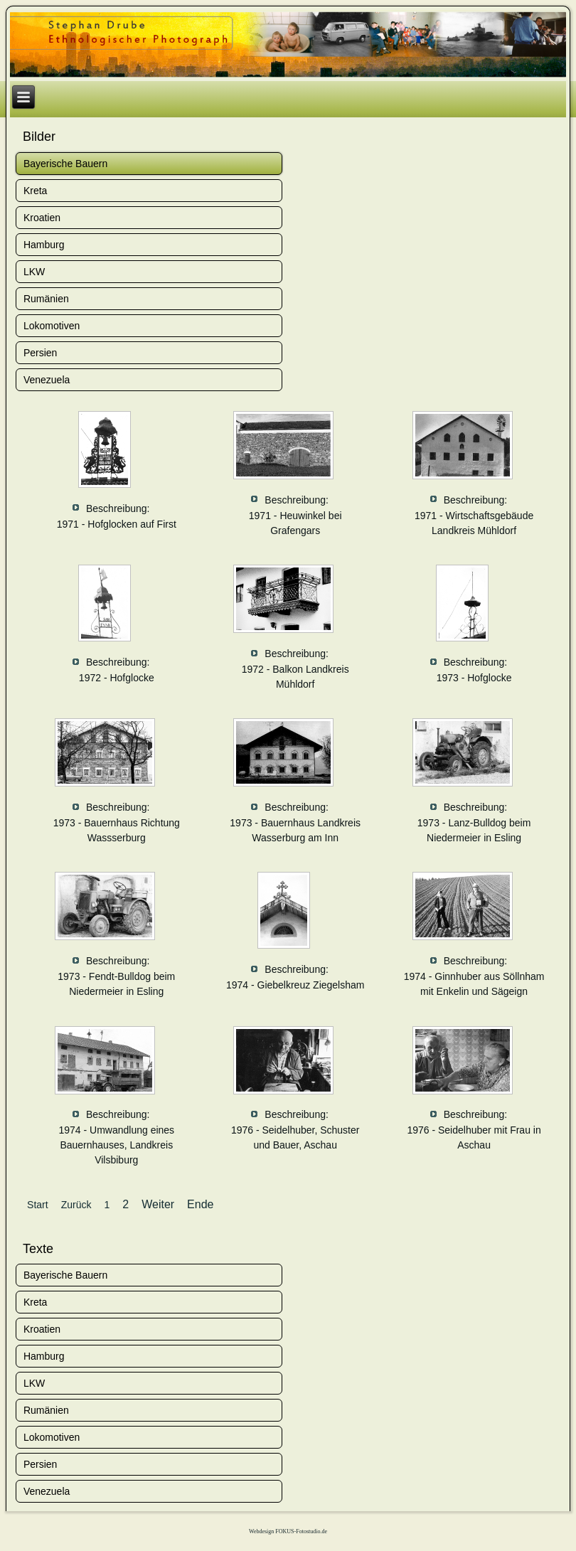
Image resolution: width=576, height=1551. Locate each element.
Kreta (35, 190)
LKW (34, 271)
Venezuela (46, 379)
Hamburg (44, 244)
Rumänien (46, 298)
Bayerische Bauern (65, 163)
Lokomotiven (51, 325)
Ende (200, 1204)
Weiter (158, 1204)
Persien (40, 352)
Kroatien (41, 217)
